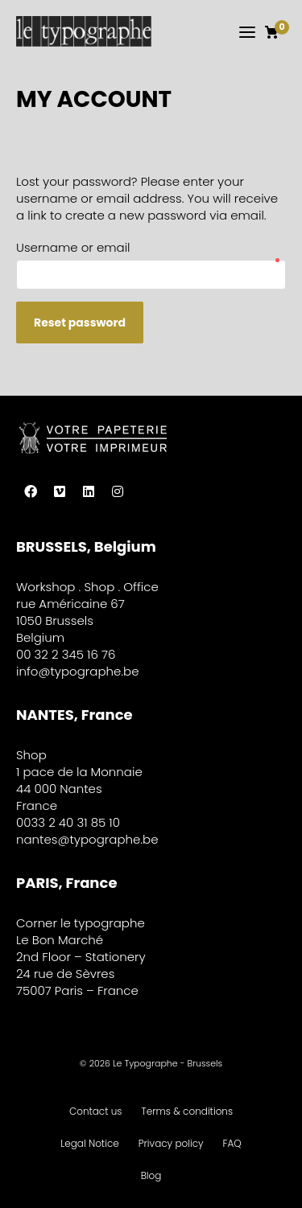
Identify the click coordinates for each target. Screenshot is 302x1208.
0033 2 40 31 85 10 (68, 822)
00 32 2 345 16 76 (65, 654)
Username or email (149, 248)
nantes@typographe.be (87, 839)
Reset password (80, 322)
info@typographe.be (77, 671)
